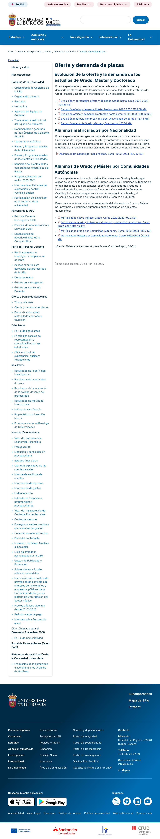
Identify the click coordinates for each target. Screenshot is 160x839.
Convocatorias (48, 730)
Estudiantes (18, 325)
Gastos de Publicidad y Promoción (28, 562)
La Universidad (136, 37)
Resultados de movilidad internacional (28, 402)
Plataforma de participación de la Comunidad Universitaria (29, 656)
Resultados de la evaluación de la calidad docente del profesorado (30, 392)
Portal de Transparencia (29, 51)
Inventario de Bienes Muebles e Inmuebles (31, 544)
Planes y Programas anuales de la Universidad (31, 148)
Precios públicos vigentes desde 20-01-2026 (29, 607)
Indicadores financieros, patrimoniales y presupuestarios (28, 501)
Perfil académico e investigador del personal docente (29, 256)
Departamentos (23, 277)
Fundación (46, 748)
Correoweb (14, 736)
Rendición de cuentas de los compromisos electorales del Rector (31, 167)
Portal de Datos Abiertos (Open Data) (30, 645)
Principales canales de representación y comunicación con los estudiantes (27, 341)
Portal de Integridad (85, 736)
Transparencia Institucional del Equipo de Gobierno (30, 122)
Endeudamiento (23, 493)
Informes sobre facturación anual (30, 621)
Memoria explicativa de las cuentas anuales (30, 467)
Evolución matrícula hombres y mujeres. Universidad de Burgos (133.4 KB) (105, 118)
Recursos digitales (19, 730)
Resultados (17, 365)
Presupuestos (22, 446)
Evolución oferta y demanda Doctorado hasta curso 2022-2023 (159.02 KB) (106, 113)
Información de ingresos (28, 483)
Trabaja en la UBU (50, 736)
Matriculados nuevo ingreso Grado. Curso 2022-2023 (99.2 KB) (98, 217)
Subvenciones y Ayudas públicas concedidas (28, 571)
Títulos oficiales (23, 302)
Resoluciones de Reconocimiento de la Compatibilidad (27, 237)
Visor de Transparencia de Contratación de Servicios (29, 512)
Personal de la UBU (22, 210)
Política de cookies (70, 813)
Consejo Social (48, 755)
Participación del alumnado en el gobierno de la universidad (30, 201)
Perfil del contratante (27, 538)
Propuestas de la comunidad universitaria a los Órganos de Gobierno (31, 667)
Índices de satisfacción (27, 409)
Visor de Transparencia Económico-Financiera (28, 439)
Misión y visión (20, 67)
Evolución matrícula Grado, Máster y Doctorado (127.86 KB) (96, 123)
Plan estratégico (21, 74)
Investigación (79, 37)
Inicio (10, 51)
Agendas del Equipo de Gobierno (28, 113)
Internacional (109, 37)
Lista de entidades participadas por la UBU (28, 553)
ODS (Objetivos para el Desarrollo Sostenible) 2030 (28, 630)
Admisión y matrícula (38, 37)
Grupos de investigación (28, 282)
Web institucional (123, 813)
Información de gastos (27, 488)
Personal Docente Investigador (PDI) (25, 218)
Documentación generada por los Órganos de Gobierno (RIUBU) (31, 132)
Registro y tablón (50, 742)
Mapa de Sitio (139, 700)
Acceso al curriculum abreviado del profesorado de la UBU (30, 268)
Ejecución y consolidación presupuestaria (29, 453)
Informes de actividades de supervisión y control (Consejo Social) (30, 189)
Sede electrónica (57, 4)
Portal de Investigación (86, 755)
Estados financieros (26, 460)
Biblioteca (143, 4)
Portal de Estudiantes (27, 330)
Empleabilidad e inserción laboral (29, 416)
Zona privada (144, 813)
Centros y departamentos (88, 730)
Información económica (25, 432)
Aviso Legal (34, 813)
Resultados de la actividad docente (30, 381)
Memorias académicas (27, 141)
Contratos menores (25, 519)
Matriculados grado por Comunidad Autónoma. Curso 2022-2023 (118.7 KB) (106, 230)
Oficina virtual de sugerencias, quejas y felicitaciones (27, 356)
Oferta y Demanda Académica (60, 51)
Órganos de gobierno (27, 96)
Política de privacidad (97, 813)
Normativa (20, 106)
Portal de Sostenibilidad (28, 637)
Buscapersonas (140, 694)
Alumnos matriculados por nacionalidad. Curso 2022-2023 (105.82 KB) (101, 153)
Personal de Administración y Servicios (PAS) (31, 226)
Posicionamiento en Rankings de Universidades (31, 425)
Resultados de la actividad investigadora (30, 372)
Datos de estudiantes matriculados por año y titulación (28, 316)
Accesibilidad (16, 813)
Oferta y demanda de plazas (31, 307)
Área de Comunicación (53, 767)
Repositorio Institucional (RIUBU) (92, 767)
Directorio (49, 813)
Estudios (15, 37)
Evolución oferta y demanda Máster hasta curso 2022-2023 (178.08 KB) (104, 109)
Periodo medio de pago (28, 614)
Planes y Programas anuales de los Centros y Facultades (31, 157)
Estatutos (20, 101)
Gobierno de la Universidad (27, 82)
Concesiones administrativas (31, 533)
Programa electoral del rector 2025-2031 (27, 178)
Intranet (135, 707)
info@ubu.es (125, 763)
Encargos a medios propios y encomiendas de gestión (31, 526)
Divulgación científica (85, 761)
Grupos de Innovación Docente (27, 289)
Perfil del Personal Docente (27, 246)
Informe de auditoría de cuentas (28, 476)
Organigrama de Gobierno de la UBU (31, 89)
